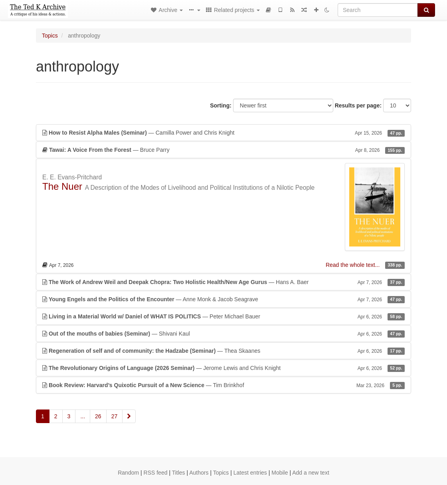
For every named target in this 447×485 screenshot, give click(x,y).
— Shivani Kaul (223, 334)
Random (128, 472)
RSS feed (156, 472)
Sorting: (220, 105)
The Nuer (62, 186)
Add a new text (310, 472)
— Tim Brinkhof (223, 385)
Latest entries (250, 472)
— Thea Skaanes (223, 351)
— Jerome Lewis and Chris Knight (223, 368)
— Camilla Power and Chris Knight (223, 133)
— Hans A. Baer (223, 282)
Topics (50, 35)
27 (114, 416)
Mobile (279, 472)
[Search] (378, 10)
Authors (198, 472)
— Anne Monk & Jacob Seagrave (223, 299)
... (82, 416)
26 (98, 416)
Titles (178, 472)
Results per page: (358, 105)
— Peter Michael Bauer (223, 316)
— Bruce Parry (223, 150)
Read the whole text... (353, 265)
